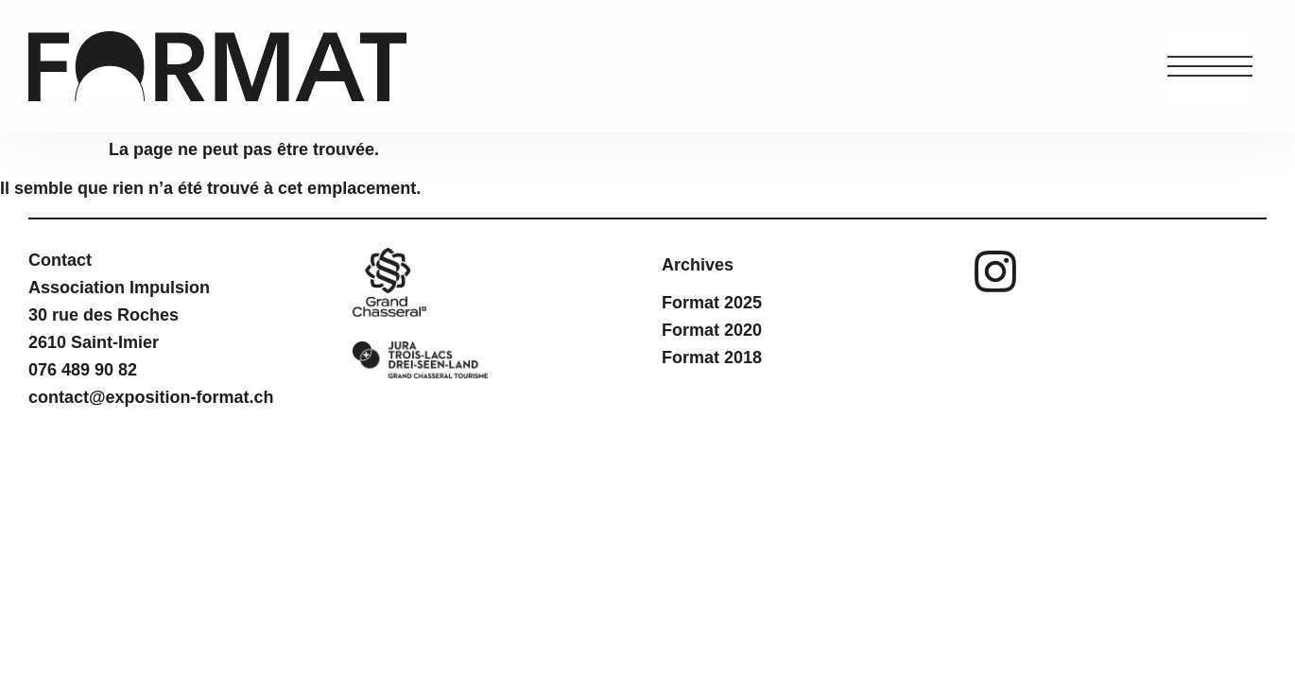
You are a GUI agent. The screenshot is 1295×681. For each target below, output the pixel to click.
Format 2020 (712, 330)
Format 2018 (712, 357)
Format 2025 (712, 302)
